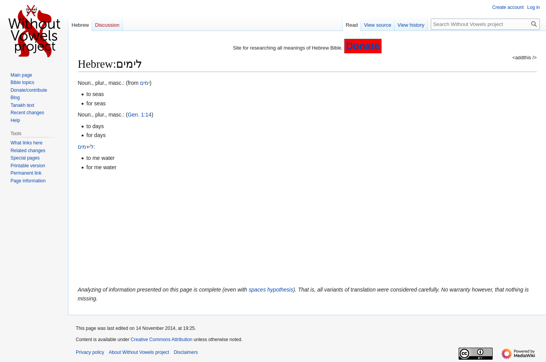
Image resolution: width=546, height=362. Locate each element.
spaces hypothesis (271, 290)
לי (91, 147)
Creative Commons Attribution (161, 339)
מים (82, 147)
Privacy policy (90, 352)
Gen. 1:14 (140, 115)
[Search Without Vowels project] (485, 24)
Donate (363, 46)
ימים (145, 83)
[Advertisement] (307, 228)
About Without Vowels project (139, 352)
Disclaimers (186, 352)
